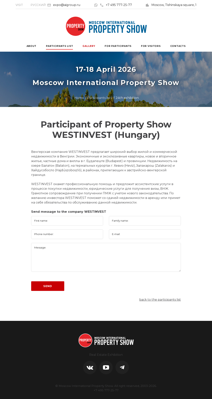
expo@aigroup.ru (66, 5)
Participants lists (99, 98)
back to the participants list (160, 299)
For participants (118, 46)
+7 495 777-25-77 (116, 5)
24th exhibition (127, 98)
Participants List (59, 46)
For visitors (151, 46)
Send (47, 286)
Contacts (178, 46)
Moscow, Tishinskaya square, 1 (173, 5)
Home (79, 98)
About (32, 46)
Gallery (89, 46)
